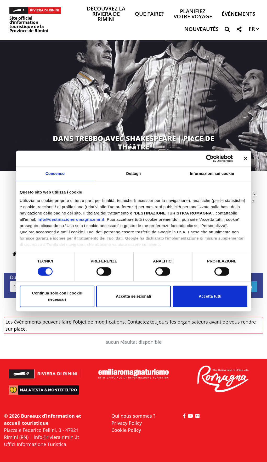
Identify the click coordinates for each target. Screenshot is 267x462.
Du (13, 277)
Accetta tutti (210, 296)
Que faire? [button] (149, 14)
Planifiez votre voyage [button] (193, 14)
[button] (227, 30)
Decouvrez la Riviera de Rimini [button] (106, 14)
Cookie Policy (126, 430)
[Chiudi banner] (245, 158)
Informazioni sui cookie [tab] (212, 173)
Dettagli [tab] (133, 173)
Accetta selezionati (133, 296)
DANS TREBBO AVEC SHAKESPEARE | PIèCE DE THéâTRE (133, 142)
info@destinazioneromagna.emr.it (70, 219)
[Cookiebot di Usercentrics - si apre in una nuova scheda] (210, 158)
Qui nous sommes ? (133, 416)
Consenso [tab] (55, 173)
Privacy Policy (126, 423)
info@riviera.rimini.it (56, 437)
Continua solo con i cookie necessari (57, 296)
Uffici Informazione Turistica (35, 444)
